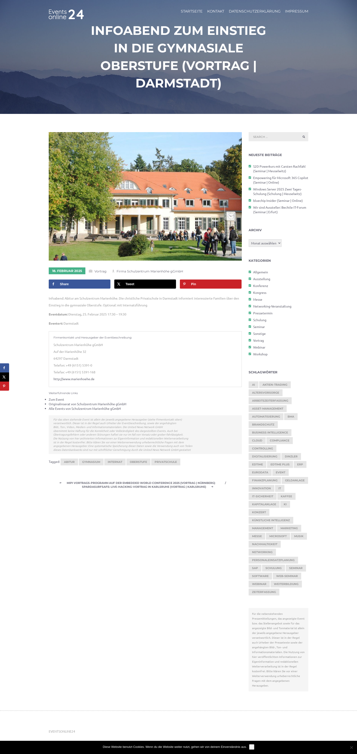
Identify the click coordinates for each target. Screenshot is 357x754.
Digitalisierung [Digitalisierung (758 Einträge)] (264, 456)
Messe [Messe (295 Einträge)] (257, 536)
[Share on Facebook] (79, 284)
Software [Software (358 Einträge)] (260, 576)
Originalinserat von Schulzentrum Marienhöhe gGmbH (87, 404)
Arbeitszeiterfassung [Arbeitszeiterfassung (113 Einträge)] (270, 400)
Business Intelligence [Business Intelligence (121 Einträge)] (270, 432)
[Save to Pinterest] (211, 284)
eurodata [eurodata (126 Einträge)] (260, 472)
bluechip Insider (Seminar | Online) (278, 200)
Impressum (296, 11)
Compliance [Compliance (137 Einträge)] (279, 440)
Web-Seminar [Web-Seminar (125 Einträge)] (287, 576)
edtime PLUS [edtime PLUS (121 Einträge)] (280, 464)
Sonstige (259, 333)
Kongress (259, 292)
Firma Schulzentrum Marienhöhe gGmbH (150, 271)
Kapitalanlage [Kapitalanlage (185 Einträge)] (264, 504)
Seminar (259, 327)
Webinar (259, 347)
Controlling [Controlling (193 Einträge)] (262, 448)
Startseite (192, 11)
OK (252, 747)
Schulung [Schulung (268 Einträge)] (273, 568)
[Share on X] (145, 284)
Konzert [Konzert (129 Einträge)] (259, 512)
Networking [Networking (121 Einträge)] (262, 552)
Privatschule (166, 462)
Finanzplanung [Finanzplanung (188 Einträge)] (265, 480)
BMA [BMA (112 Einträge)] (291, 416)
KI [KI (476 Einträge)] (285, 504)
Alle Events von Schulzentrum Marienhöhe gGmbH (85, 408)
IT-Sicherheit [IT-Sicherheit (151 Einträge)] (262, 496)
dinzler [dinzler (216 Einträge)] (291, 456)
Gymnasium (91, 462)
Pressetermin (263, 313)
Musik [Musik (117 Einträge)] (298, 536)
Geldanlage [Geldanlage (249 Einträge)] (295, 480)
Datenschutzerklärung (254, 11)
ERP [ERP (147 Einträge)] (300, 464)
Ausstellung (261, 279)
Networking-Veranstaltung (272, 306)
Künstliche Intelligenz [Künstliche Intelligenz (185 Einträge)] (271, 520)
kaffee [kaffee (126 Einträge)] (286, 496)
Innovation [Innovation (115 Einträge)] (261, 488)
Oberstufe (138, 462)
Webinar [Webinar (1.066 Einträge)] (259, 584)
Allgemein (260, 272)
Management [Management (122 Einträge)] (262, 528)
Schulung (259, 320)
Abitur (69, 462)
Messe (257, 299)
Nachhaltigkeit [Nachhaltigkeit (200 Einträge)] (264, 544)
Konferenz (260, 286)
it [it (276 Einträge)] (279, 488)
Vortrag (100, 271)
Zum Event (56, 399)
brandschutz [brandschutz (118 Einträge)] (263, 424)
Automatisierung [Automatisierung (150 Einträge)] (266, 416)
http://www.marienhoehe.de (74, 379)
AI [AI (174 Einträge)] (253, 384)
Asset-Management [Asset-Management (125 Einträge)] (267, 408)
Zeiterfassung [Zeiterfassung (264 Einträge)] (264, 592)
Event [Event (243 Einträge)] (280, 472)
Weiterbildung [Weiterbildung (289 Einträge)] (286, 584)
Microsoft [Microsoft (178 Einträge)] (278, 536)
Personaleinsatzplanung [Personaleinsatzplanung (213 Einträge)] (273, 560)
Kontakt (215, 11)
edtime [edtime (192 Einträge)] (257, 464)
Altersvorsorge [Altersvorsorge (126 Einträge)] (265, 392)
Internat (115, 462)
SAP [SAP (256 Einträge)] (255, 568)
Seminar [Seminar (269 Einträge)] (296, 568)
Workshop (260, 354)
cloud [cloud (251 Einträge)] (257, 440)
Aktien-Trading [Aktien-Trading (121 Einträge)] (275, 384)
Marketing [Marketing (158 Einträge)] (289, 528)
